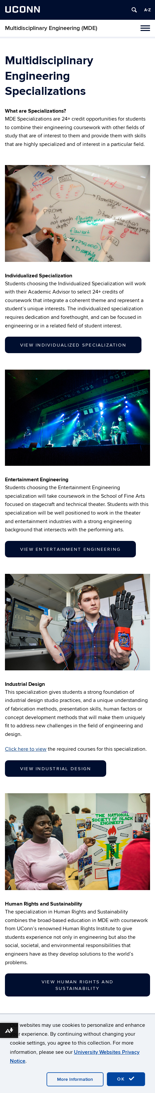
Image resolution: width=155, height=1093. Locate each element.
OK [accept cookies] (126, 1079)
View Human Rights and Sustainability (77, 985)
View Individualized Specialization (73, 345)
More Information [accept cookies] (75, 1079)
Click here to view (25, 749)
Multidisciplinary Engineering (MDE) (51, 28)
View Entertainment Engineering (70, 549)
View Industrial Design (55, 768)
